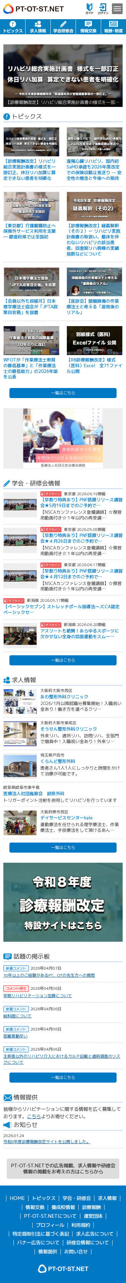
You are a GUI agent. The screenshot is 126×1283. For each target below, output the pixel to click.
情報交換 (88, 26)
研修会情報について (88, 1242)
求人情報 (38, 26)
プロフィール (50, 1225)
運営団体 (93, 1216)
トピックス (12, 26)
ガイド (89, 8)
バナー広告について (38, 1242)
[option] (63, 75)
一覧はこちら (63, 393)
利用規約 (80, 1225)
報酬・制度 (113, 26)
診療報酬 (91, 1207)
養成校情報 (63, 1207)
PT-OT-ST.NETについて (50, 1216)
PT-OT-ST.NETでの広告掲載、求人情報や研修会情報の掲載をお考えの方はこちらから (63, 1168)
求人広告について (95, 1234)
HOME (17, 1198)
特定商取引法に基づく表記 (40, 1234)
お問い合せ (76, 1251)
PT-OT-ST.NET (33, 9)
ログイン (103, 8)
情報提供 (47, 1251)
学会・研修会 (63, 26)
